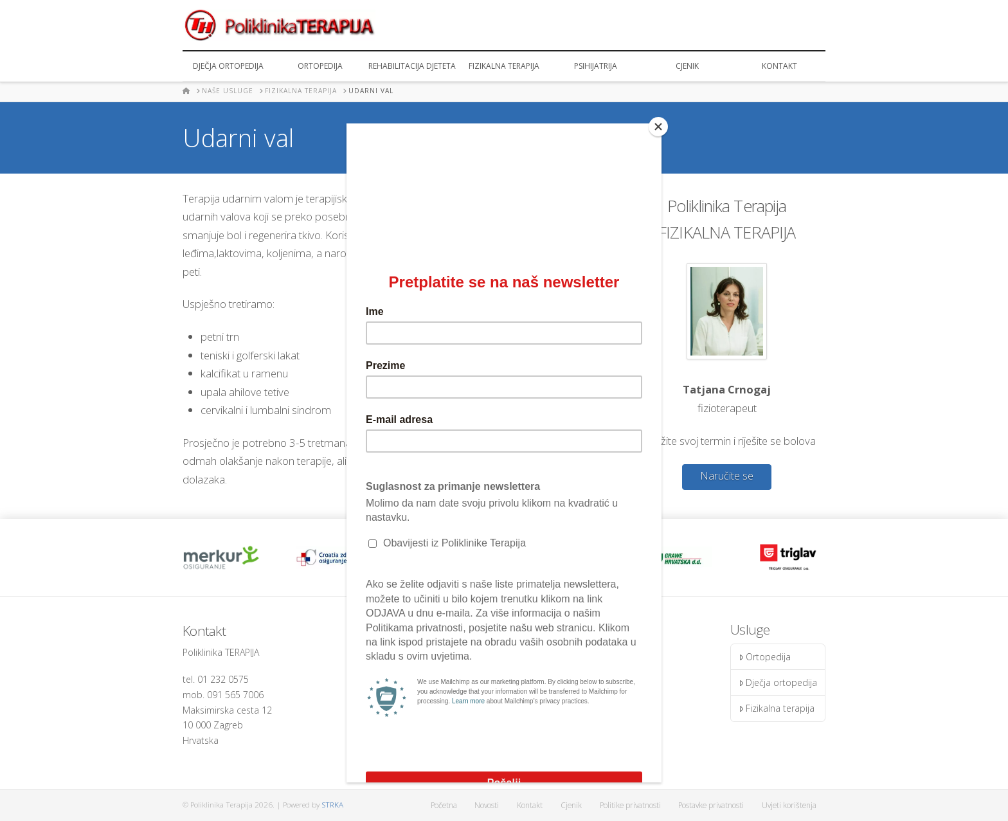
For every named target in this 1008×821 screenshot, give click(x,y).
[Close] (658, 126)
